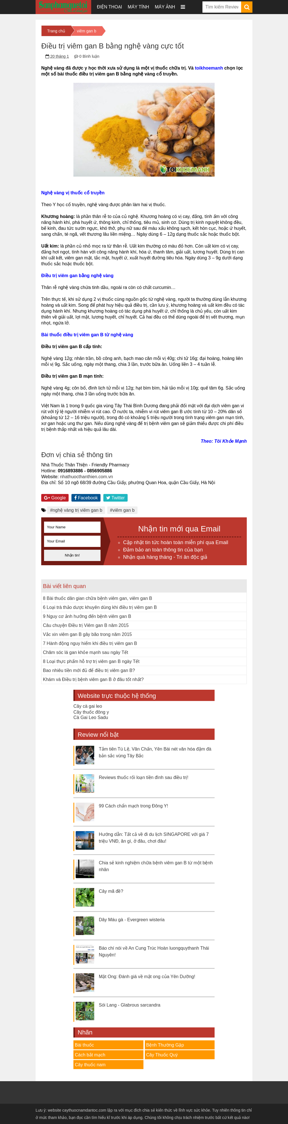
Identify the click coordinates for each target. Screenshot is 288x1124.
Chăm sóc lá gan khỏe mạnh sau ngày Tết (85, 652)
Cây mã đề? (111, 891)
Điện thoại (109, 7)
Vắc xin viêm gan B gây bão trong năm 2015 (87, 634)
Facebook (86, 497)
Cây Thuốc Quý (162, 1054)
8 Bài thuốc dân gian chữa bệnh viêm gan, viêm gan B (97, 598)
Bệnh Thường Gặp (165, 1045)
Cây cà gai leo (87, 706)
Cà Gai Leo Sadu (90, 717)
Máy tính (138, 7)
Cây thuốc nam (90, 1064)
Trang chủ (56, 31)
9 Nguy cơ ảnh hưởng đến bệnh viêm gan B (87, 616)
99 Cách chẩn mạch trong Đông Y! (133, 806)
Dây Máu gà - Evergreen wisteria (132, 919)
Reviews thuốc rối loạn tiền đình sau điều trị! (143, 777)
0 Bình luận (89, 56)
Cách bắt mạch (90, 1054)
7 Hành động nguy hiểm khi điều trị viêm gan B (90, 643)
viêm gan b (86, 31)
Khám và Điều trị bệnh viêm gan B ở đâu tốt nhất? (93, 679)
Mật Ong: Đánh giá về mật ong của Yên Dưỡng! (147, 976)
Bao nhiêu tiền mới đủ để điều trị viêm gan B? (89, 670)
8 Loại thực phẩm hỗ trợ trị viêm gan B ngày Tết (91, 661)
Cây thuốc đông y (91, 712)
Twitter (115, 497)
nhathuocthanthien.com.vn (86, 476)
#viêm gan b (122, 510)
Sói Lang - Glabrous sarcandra (129, 1005)
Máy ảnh (165, 7)
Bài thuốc (84, 1045)
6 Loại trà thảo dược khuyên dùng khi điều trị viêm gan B (100, 607)
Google (55, 497)
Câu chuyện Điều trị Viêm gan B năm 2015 (86, 625)
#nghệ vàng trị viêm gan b (76, 510)
